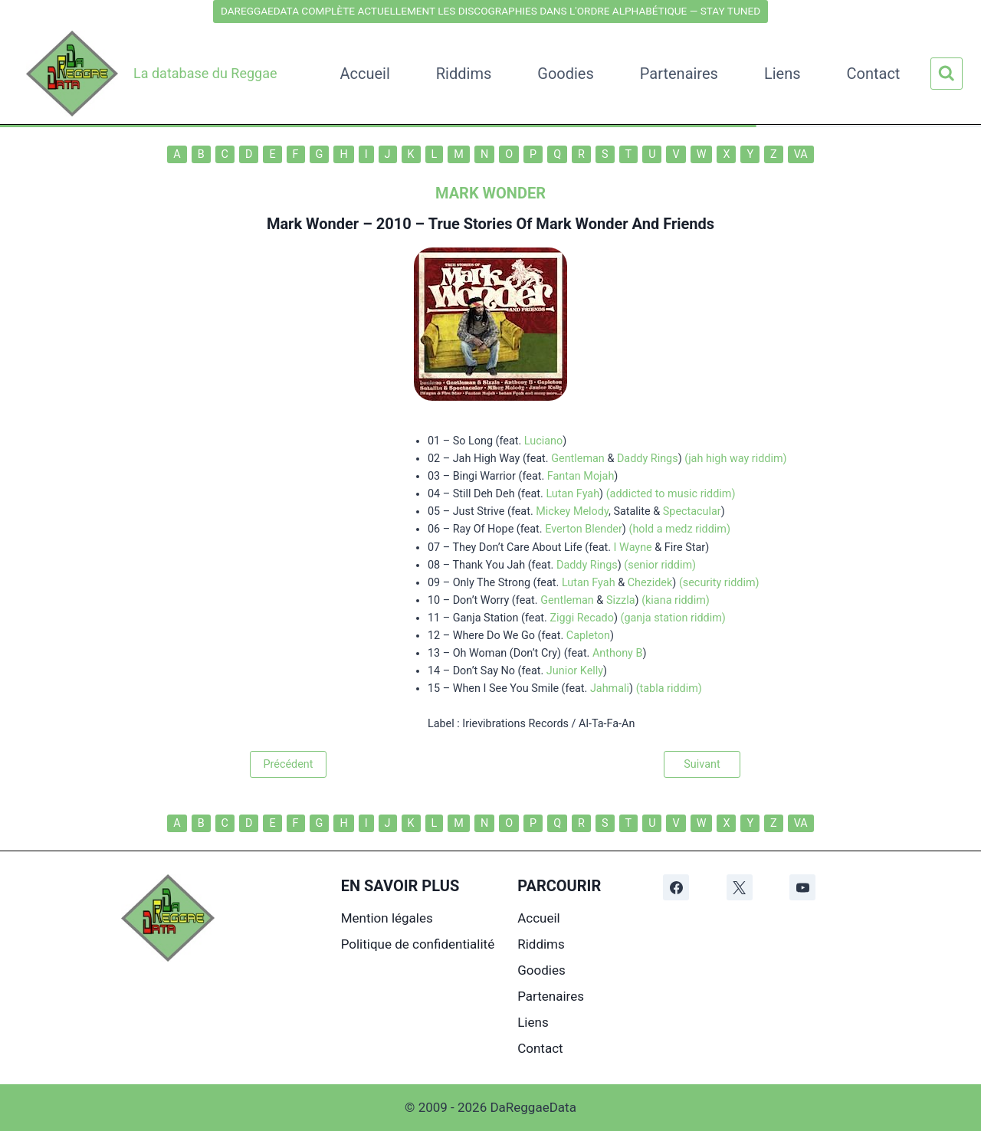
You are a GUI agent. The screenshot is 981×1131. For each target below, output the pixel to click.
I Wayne (633, 547)
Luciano (543, 440)
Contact (874, 73)
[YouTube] (802, 887)
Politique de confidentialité (418, 944)
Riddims (463, 73)
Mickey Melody (572, 511)
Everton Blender (583, 529)
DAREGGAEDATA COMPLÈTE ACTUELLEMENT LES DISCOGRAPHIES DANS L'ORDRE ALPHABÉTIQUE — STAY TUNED (490, 11)
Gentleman (578, 458)
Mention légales (387, 918)
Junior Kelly (574, 670)
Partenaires (679, 73)
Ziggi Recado (582, 618)
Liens (782, 73)
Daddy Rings (647, 458)
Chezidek (650, 582)
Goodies (565, 73)
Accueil (364, 73)
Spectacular (692, 511)
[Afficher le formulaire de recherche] (946, 73)
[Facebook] (676, 887)
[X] (740, 887)
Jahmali (609, 688)
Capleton (588, 635)
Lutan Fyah (572, 493)
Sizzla (620, 600)
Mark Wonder (313, 224)
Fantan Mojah (581, 476)
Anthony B (617, 653)
